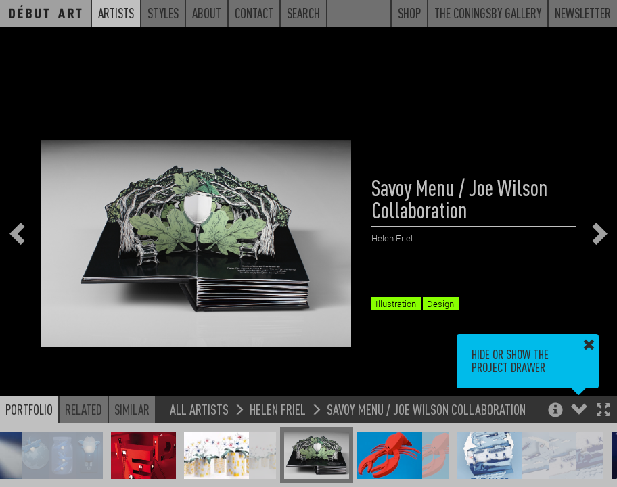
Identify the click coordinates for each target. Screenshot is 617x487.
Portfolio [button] (29, 409)
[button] (603, 411)
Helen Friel (278, 409)
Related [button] (83, 409)
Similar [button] (132, 409)
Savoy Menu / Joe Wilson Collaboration (426, 409)
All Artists (199, 409)
